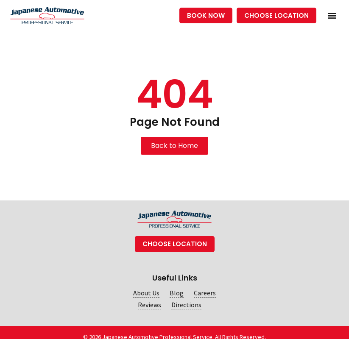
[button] (332, 15)
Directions (186, 305)
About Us (146, 293)
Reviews (149, 305)
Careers (205, 293)
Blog (177, 293)
